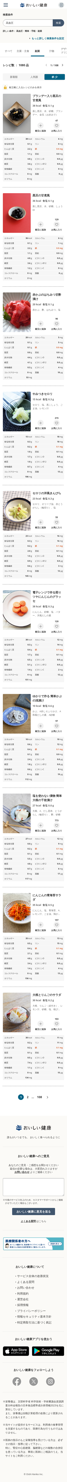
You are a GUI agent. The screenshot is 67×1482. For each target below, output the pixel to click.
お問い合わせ (21, 1172)
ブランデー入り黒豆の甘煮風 (47, 98)
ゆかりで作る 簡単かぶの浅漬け (47, 698)
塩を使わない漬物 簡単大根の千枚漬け (47, 798)
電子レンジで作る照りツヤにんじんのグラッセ (47, 596)
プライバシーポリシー (31, 1311)
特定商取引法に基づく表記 (34, 1322)
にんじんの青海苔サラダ (47, 897)
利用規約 (23, 1293)
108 (39, 1097)
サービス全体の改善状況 (33, 1276)
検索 (58, 22)
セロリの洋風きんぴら (47, 493)
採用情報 (23, 1305)
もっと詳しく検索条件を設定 (48, 38)
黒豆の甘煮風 (41, 195)
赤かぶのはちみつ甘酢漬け (47, 297)
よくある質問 (28, 1221)
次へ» (47, 1097)
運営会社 (23, 1299)
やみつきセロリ (43, 394)
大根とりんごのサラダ (47, 995)
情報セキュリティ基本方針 (34, 1316)
